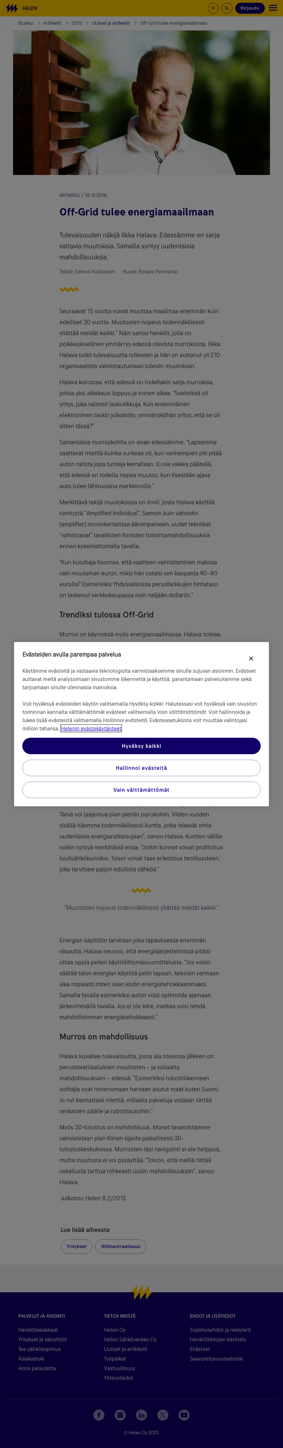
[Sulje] (251, 658)
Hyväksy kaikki (141, 745)
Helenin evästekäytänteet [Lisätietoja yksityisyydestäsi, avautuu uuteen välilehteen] (91, 728)
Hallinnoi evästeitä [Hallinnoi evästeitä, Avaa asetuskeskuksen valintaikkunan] (141, 767)
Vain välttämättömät (141, 789)
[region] (141, 724)
